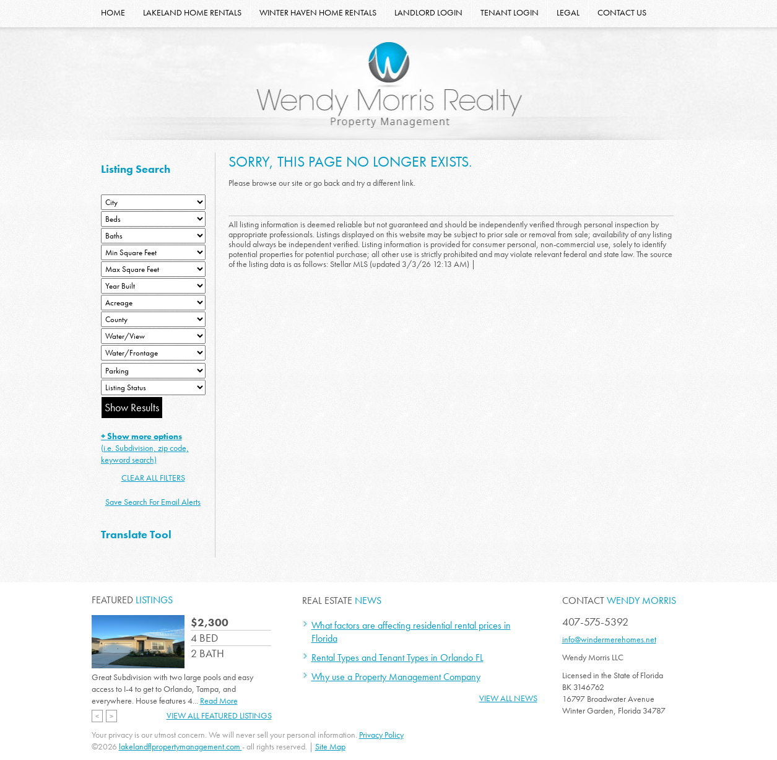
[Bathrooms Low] (153, 235)
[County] (153, 319)
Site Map (330, 746)
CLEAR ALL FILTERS (153, 477)
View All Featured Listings (219, 715)
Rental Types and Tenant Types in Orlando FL (397, 657)
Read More (219, 700)
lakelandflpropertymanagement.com (180, 746)
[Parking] (153, 370)
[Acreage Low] (153, 302)
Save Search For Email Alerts (153, 501)
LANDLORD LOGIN (428, 12)
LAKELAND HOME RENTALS (192, 12)
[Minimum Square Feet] (153, 252)
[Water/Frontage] (153, 352)
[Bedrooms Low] (153, 219)
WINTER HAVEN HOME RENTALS (317, 12)
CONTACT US (621, 12)
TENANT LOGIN (509, 12)
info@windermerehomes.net (609, 639)
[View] (153, 336)
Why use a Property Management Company (395, 676)
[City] (153, 202)
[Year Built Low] (153, 286)
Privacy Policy (381, 734)
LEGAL (568, 12)
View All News (508, 698)
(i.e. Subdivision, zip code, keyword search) (145, 447)
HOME (113, 12)
